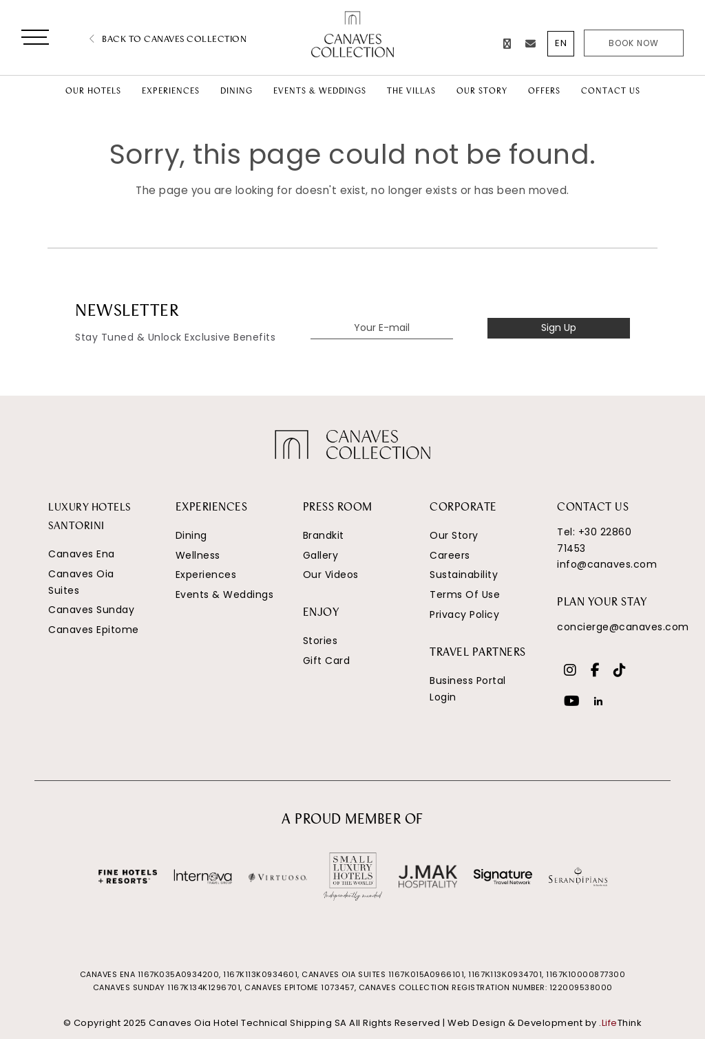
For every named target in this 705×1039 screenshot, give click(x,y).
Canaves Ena (81, 554)
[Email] (530, 43)
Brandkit (323, 535)
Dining (191, 535)
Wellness (198, 555)
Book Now (634, 43)
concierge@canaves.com (623, 627)
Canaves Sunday (91, 610)
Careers (450, 555)
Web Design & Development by (545, 1022)
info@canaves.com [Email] (607, 564)
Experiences (206, 574)
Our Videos (331, 574)
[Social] (570, 671)
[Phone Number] (507, 43)
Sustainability (464, 574)
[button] (35, 40)
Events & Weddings (225, 594)
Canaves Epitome (93, 629)
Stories (320, 640)
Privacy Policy (464, 614)
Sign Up (558, 327)
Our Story (454, 535)
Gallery (321, 555)
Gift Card (326, 660)
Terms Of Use (465, 594)
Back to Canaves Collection (168, 39)
